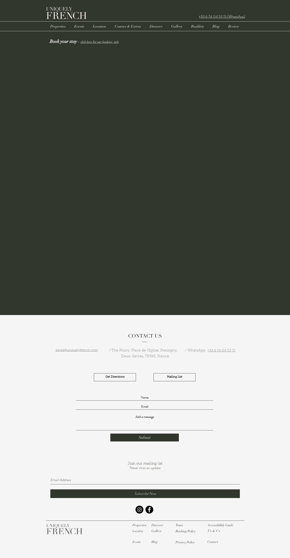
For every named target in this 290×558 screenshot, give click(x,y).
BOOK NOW (194, 5)
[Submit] (144, 437)
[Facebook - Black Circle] (149, 510)
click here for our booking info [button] (99, 42)
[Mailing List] (174, 377)
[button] (186, 531)
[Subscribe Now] (145, 493)
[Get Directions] (115, 377)
